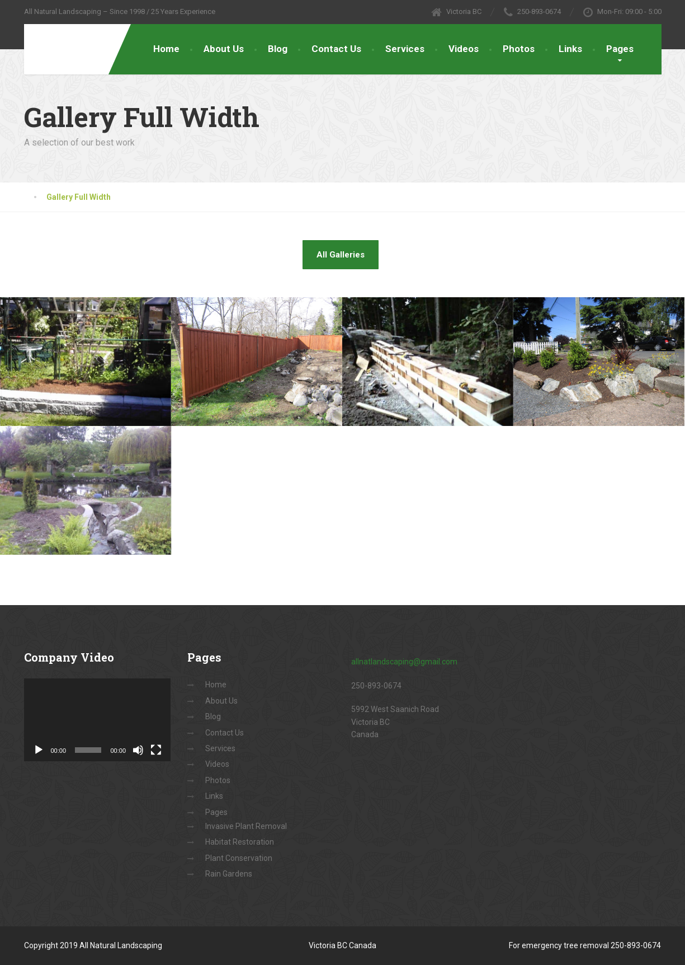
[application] (97, 719)
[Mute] (138, 750)
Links (570, 48)
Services (404, 48)
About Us (224, 48)
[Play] (38, 750)
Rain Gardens (228, 873)
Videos (463, 48)
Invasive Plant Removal (246, 826)
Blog (277, 48)
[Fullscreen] (156, 750)
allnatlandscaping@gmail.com (404, 661)
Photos (519, 48)
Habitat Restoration (239, 841)
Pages (620, 48)
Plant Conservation (238, 858)
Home (166, 48)
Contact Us (336, 48)
